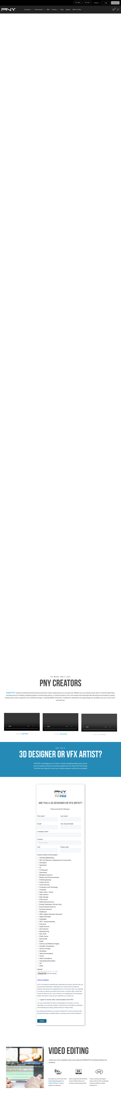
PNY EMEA (77, 2)
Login (106, 2)
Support (68, 9)
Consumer (27, 9)
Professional (38, 9)
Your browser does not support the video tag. (22, 727)
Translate (96, 2)
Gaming (54, 9)
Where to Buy (77, 9)
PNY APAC (87, 2)
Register (115, 2)
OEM (48, 9)
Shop (62, 9)
